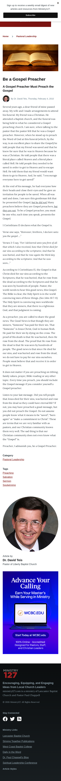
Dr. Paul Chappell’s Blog (16, 757)
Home (6, 36)
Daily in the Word (12, 752)
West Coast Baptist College (17, 746)
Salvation (8, 477)
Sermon (7, 481)
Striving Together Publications (18, 741)
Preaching (8, 473)
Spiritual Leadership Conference (20, 763)
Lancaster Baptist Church (16, 736)
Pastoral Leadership (26, 36)
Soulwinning (9, 485)
